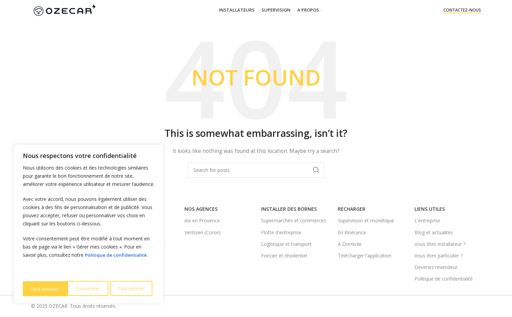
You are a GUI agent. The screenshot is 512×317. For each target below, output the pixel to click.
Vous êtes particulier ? (439, 255)
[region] (89, 224)
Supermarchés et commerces (293, 220)
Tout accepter (131, 288)
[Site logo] (64, 9)
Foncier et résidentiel (284, 255)
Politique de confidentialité (117, 256)
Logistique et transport (286, 244)
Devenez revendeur (436, 267)
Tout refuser (86, 288)
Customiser (42, 288)
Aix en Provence (202, 220)
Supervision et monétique (366, 220)
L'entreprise (427, 220)
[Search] (256, 170)
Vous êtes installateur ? (440, 244)
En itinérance (352, 232)
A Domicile (350, 244)
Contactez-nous (462, 10)
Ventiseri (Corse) (202, 232)
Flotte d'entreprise (281, 232)
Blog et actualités (434, 232)
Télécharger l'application (364, 255)
